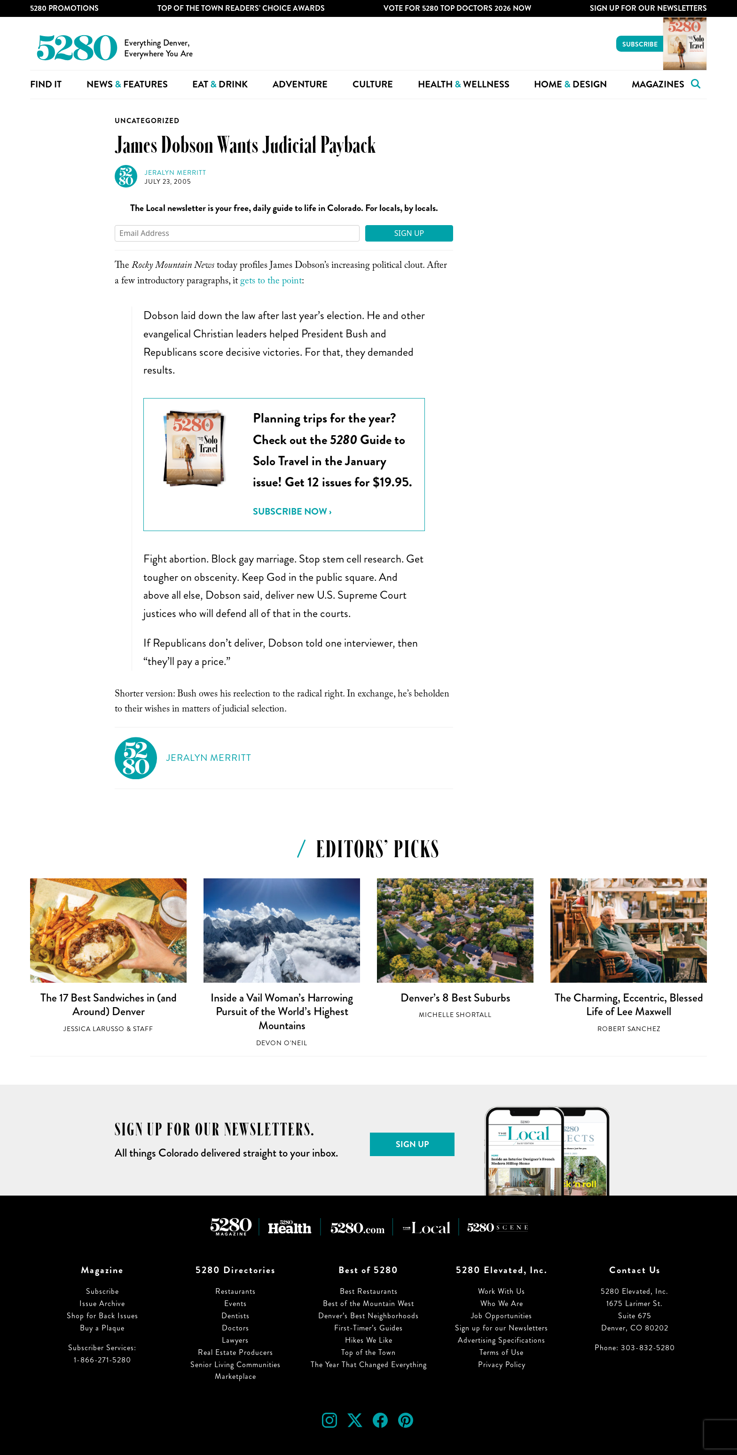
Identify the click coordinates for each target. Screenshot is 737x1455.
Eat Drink (220, 84)
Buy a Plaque (102, 1327)
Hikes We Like (368, 1340)
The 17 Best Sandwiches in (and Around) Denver (108, 1005)
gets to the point (271, 282)
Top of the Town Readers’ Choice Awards (241, 8)
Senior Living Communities (235, 1364)
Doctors (235, 1327)
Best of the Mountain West (368, 1303)
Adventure (300, 84)
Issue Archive (102, 1303)
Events (235, 1303)
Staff (143, 1029)
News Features (127, 84)
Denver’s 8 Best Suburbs (455, 998)
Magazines (658, 84)
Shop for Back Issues (102, 1315)
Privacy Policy (501, 1364)
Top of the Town (368, 1352)
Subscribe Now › (292, 511)
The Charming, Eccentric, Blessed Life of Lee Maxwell (629, 1005)
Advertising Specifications (501, 1340)
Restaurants (235, 1291)
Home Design (570, 84)
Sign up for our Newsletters (501, 1327)
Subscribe (640, 44)
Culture (373, 84)
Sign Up (409, 233)
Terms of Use (501, 1352)
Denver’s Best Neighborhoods (368, 1315)
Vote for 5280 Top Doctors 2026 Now (457, 8)
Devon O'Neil (281, 1043)
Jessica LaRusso (94, 1029)
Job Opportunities (501, 1315)
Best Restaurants (369, 1291)
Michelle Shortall (455, 1014)
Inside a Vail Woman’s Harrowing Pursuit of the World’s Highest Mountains (282, 1011)
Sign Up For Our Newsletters (648, 8)
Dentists (235, 1315)
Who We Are (501, 1303)
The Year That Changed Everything (369, 1364)
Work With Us (501, 1291)
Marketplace (235, 1376)
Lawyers (235, 1340)
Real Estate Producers (235, 1352)
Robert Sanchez (628, 1029)
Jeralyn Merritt (175, 172)
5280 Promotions (64, 8)
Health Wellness (464, 84)
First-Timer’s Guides (368, 1327)
